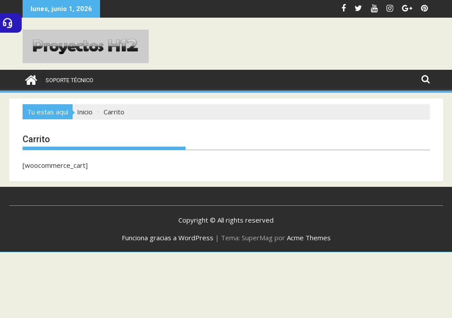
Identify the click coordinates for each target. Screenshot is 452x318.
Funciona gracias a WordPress (167, 237)
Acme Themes (309, 237)
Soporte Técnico (69, 80)
